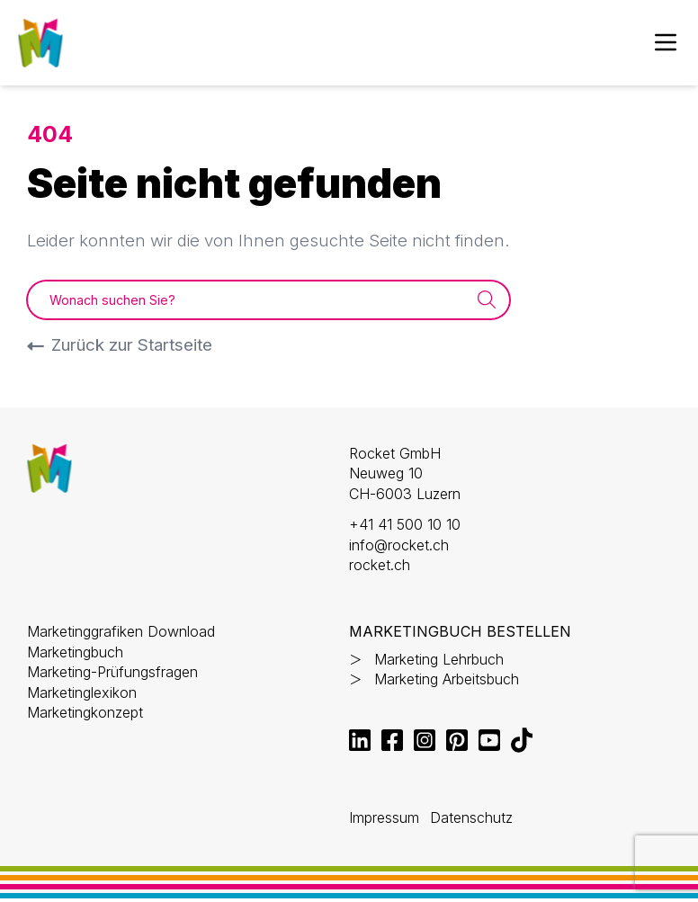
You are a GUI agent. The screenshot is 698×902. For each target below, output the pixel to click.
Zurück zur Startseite (131, 345)
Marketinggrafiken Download (121, 631)
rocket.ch (379, 565)
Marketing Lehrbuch (439, 659)
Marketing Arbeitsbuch (446, 679)
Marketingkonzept (85, 712)
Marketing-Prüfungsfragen (112, 672)
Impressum (384, 817)
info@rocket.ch (399, 545)
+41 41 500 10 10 (405, 524)
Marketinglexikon (82, 692)
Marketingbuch (75, 652)
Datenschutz (471, 817)
